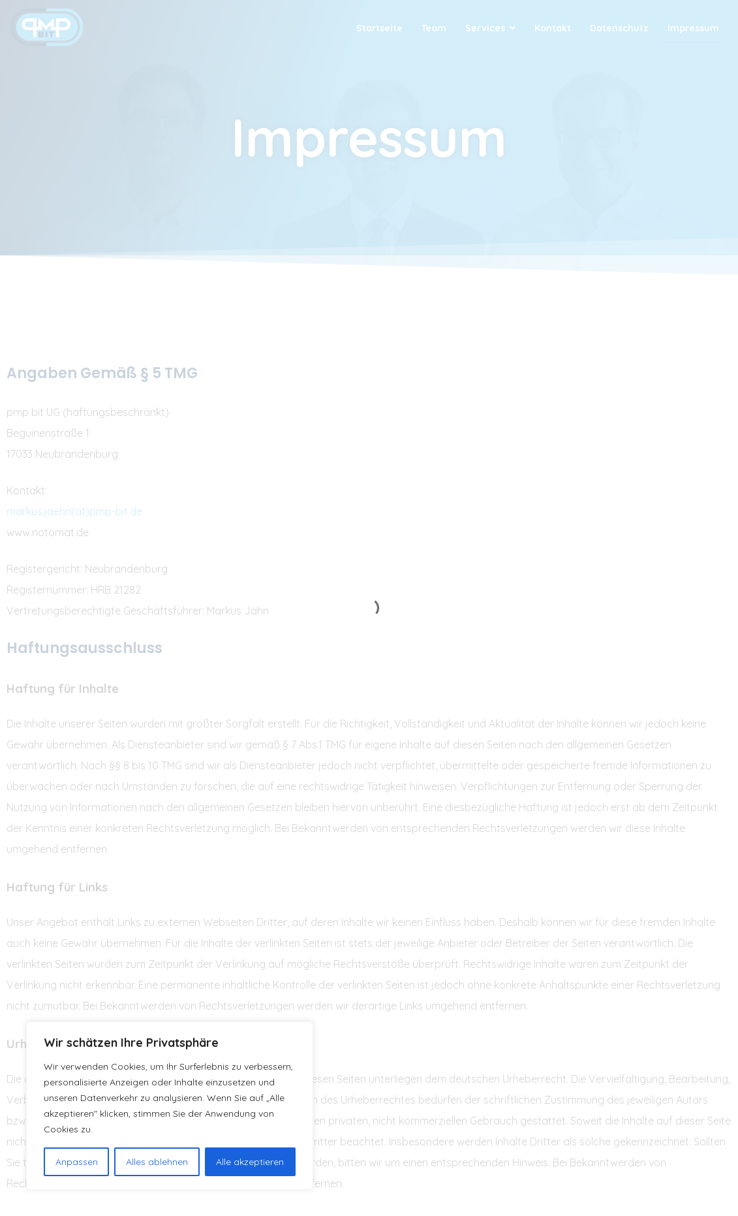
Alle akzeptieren (250, 1162)
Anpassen (76, 1162)
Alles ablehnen (157, 1162)
